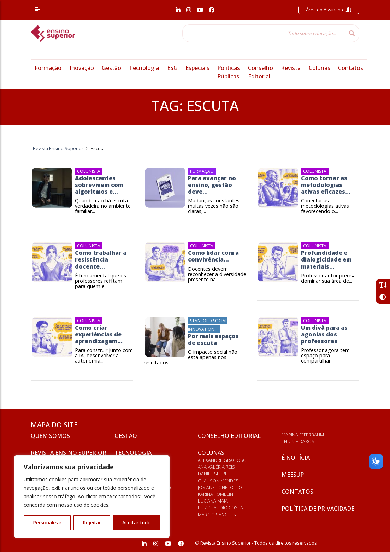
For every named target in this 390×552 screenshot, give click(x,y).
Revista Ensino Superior (68, 453)
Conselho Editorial (229, 436)
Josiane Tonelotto (220, 487)
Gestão (111, 68)
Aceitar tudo (136, 522)
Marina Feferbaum (303, 434)
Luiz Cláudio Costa (220, 507)
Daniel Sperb (213, 473)
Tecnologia (144, 68)
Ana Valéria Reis (216, 467)
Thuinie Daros (298, 441)
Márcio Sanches (217, 514)
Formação (48, 68)
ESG (172, 68)
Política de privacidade (318, 508)
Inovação (82, 68)
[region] (92, 496)
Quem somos (50, 436)
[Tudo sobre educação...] (263, 33)
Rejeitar (92, 522)
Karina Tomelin (215, 494)
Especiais (197, 68)
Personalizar (47, 522)
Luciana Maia (213, 501)
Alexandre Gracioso (222, 460)
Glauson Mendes (218, 480)
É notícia (296, 458)
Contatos (350, 68)
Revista (291, 68)
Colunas (319, 68)
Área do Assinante (328, 9)
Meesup (293, 474)
